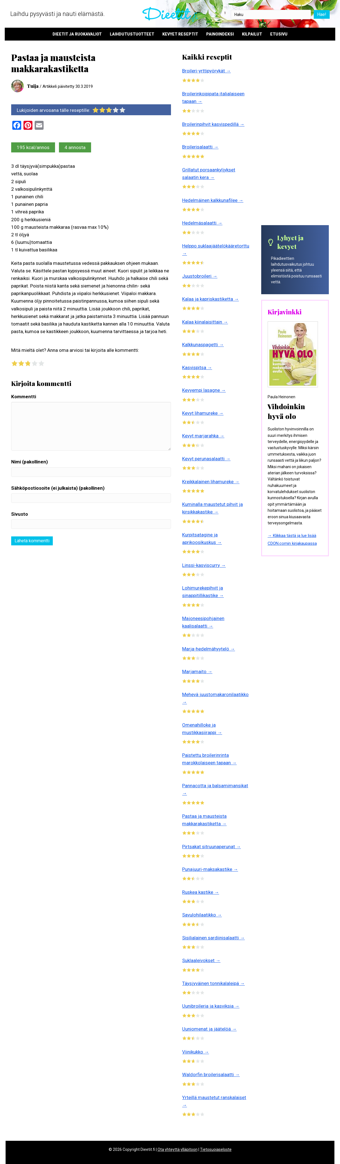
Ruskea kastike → (200, 892)
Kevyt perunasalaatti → (206, 458)
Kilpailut (252, 34)
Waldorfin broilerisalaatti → (211, 1074)
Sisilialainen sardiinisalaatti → (213, 938)
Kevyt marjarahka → (203, 436)
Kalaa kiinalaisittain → (205, 322)
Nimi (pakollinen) (29, 462)
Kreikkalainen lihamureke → (210, 481)
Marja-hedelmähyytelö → (208, 649)
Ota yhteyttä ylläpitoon (178, 1149)
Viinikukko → (195, 1052)
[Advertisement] (295, 138)
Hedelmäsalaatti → (202, 223)
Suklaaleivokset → (201, 960)
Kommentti (23, 396)
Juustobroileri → (199, 276)
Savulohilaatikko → (202, 915)
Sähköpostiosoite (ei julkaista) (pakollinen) (57, 488)
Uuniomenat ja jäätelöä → (209, 1029)
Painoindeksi (220, 34)
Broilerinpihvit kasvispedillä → (213, 124)
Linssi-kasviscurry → (204, 565)
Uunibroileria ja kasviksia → (210, 1006)
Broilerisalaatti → (200, 147)
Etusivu (278, 34)
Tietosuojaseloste (216, 1149)
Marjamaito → (197, 671)
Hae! (320, 14)
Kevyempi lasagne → (204, 390)
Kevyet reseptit (180, 34)
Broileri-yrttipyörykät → (206, 71)
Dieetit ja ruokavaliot (77, 34)
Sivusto (19, 514)
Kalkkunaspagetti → (203, 344)
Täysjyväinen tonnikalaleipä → (213, 983)
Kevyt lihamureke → (203, 413)
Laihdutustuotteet (132, 34)
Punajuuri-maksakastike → (210, 869)
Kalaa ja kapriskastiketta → (210, 299)
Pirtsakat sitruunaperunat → (211, 846)
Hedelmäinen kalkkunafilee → (212, 200)
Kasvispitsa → (197, 367)
